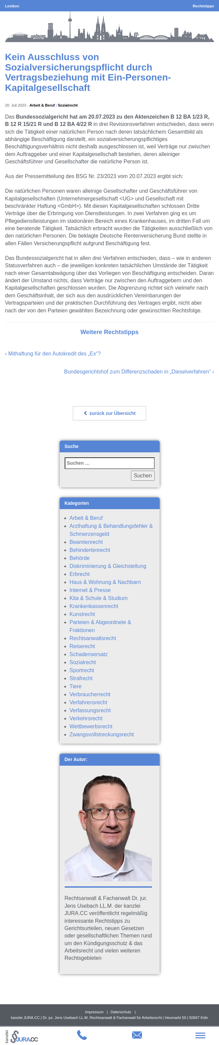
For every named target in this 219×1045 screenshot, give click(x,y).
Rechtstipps (203, 6)
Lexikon (12, 6)
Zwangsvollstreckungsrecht (102, 734)
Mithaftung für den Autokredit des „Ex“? (54, 353)
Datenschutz (121, 1012)
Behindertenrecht (90, 550)
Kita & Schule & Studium (99, 598)
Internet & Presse (90, 590)
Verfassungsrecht (90, 710)
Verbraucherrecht (90, 694)
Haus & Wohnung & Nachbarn (105, 582)
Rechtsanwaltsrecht (93, 638)
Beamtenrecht (86, 542)
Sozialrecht (68, 105)
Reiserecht (82, 646)
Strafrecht (81, 678)
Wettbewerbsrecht (91, 726)
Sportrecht (82, 670)
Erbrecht (80, 574)
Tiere (76, 686)
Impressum (94, 1012)
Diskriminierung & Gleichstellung (108, 566)
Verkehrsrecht (86, 718)
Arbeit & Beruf (42, 105)
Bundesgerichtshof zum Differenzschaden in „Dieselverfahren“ (137, 372)
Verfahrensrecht (88, 702)
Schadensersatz (89, 654)
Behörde (80, 558)
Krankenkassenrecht (94, 606)
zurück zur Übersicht (109, 413)
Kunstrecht (82, 614)
